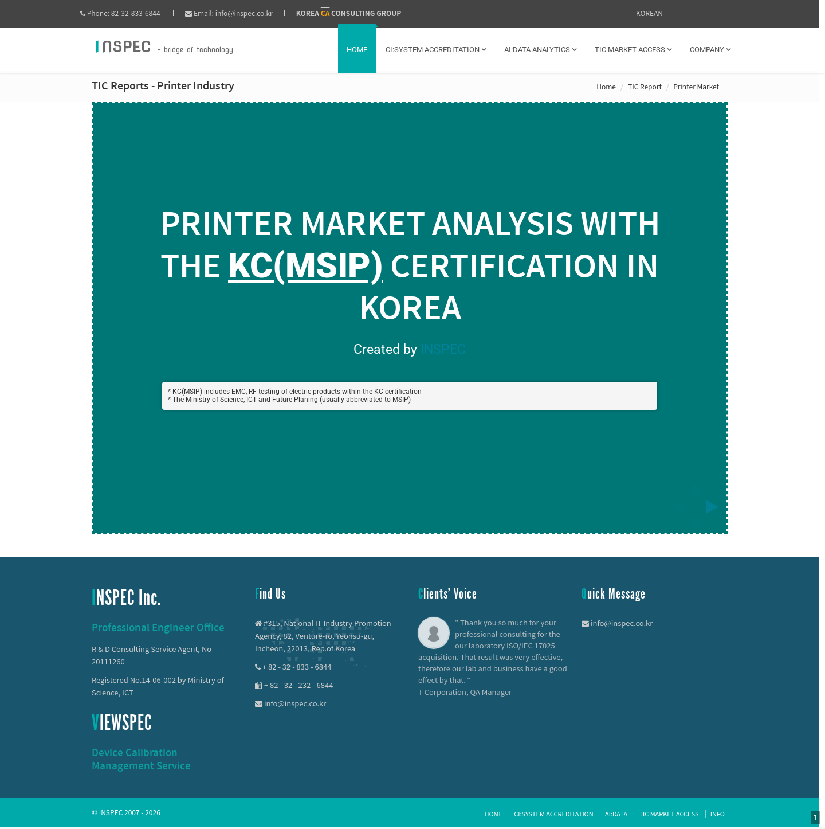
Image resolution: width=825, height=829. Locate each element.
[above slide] (694, 485)
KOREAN (649, 13)
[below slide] (694, 528)
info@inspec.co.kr (255, 13)
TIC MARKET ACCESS (633, 49)
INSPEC (443, 349)
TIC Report (645, 86)
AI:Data (616, 813)
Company (710, 49)
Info (717, 813)
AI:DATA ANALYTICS (540, 49)
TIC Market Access (668, 813)
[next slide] (715, 507)
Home (357, 49)
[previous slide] (673, 507)
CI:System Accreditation (553, 813)
